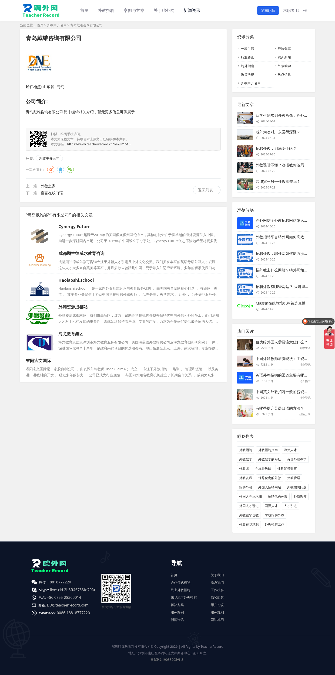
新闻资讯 (192, 10)
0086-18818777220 (73, 612)
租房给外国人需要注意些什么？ (282, 342)
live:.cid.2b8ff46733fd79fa (72, 589)
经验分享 (284, 48)
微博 (50, 169)
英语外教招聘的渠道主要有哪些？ (284, 375)
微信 (70, 169)
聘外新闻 (284, 57)
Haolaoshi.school (76, 280)
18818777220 (59, 582)
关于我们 (217, 575)
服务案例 (177, 612)
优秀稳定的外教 (269, 478)
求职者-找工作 (297, 10)
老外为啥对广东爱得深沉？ (278, 131)
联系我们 (217, 582)
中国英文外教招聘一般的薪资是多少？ (287, 391)
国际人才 (271, 506)
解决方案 (177, 605)
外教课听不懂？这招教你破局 (280, 165)
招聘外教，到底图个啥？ (276, 148)
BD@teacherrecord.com (68, 605)
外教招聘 (245, 450)
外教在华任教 (249, 515)
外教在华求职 (249, 524)
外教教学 (284, 66)
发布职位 (268, 10)
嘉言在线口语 (52, 192)
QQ (60, 169)
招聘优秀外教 (278, 496)
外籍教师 (300, 496)
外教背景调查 (287, 468)
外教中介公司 (49, 158)
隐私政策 (217, 597)
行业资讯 (247, 57)
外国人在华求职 (250, 496)
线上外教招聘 (180, 590)
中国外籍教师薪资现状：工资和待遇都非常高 (293, 358)
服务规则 (217, 612)
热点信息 (284, 74)
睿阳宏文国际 (38, 360)
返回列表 (205, 189)
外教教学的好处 (269, 459)
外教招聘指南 (268, 450)
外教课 (244, 468)
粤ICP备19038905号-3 (167, 659)
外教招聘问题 (297, 487)
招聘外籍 (245, 487)
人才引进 (290, 506)
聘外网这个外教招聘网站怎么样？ (284, 220)
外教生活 (247, 48)
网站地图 (217, 619)
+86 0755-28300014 (64, 597)
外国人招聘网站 (269, 487)
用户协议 (217, 605)
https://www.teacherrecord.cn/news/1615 (99, 144)
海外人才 (290, 450)
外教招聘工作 (274, 524)
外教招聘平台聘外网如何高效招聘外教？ (289, 237)
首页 (84, 10)
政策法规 (247, 74)
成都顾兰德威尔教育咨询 (81, 253)
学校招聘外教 (274, 515)
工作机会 (217, 590)
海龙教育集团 (71, 333)
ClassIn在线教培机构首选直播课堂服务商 (290, 303)
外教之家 (48, 185)
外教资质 (245, 478)
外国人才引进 (249, 506)
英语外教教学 (297, 459)
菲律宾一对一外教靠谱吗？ (278, 181)
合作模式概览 (180, 582)
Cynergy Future (74, 226)
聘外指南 (247, 66)
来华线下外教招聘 (184, 597)
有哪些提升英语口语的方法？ (280, 408)
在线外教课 (263, 468)
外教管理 (293, 478)
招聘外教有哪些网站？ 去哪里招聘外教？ (290, 286)
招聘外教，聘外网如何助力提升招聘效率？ (291, 253)
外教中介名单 (57, 25)
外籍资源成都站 (73, 307)
